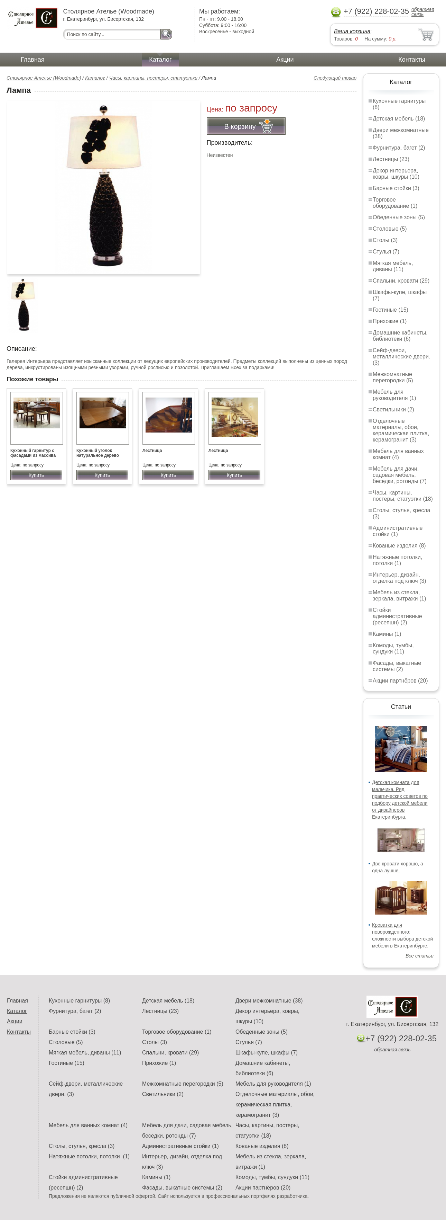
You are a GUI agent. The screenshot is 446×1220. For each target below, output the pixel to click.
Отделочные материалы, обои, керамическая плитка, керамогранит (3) (401, 430)
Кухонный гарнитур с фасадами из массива (33, 453)
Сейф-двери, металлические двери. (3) (401, 356)
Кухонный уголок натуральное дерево (97, 453)
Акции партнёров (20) (400, 681)
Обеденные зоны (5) (399, 217)
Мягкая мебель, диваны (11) (393, 266)
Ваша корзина (352, 31)
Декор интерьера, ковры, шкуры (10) (396, 174)
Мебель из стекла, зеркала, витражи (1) (399, 595)
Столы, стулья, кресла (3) (81, 1146)
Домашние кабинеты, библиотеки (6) (400, 336)
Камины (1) (387, 634)
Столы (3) (385, 240)
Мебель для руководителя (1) (394, 395)
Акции (285, 59)
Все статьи (420, 956)
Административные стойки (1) (398, 531)
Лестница (152, 450)
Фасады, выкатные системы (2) (397, 666)
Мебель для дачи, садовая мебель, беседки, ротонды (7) (400, 475)
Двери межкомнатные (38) (269, 1001)
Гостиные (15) (390, 310)
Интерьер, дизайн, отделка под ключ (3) (399, 578)
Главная (33, 59)
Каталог (160, 59)
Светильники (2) (393, 409)
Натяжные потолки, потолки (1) (397, 560)
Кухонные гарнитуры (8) (79, 1001)
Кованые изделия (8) (399, 546)
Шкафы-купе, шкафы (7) (266, 1053)
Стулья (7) (386, 252)
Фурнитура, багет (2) (399, 148)
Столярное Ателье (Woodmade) (44, 78)
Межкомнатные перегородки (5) (393, 377)
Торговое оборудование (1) (395, 203)
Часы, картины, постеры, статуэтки (153, 78)
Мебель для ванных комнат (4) (398, 454)
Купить (36, 475)
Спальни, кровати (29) (401, 281)
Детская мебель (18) (399, 119)
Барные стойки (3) (396, 188)
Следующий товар (335, 78)
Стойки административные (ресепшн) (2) (397, 616)
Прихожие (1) (390, 321)
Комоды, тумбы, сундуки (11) (393, 648)
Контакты (411, 59)
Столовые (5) (390, 229)
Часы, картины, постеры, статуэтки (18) (403, 496)
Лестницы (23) (391, 159)
